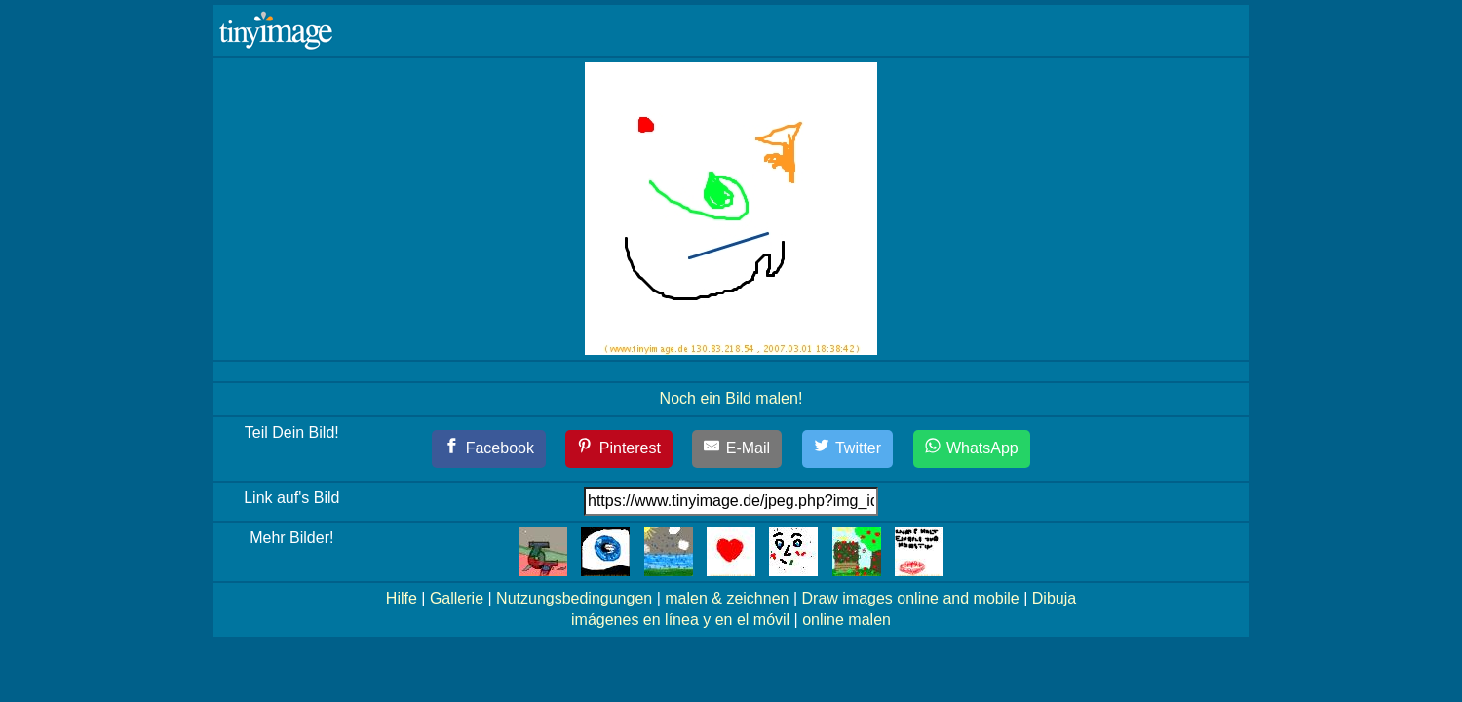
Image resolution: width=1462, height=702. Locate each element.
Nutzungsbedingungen (574, 598)
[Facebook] (489, 449)
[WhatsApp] (971, 449)
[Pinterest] (619, 449)
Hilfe (401, 598)
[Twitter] (848, 449)
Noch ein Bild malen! (731, 398)
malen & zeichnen (727, 598)
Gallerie (456, 598)
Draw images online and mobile (911, 598)
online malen (846, 619)
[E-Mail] (737, 449)
